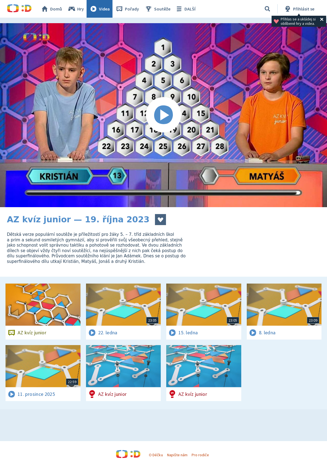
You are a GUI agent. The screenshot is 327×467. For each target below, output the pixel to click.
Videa (99, 9)
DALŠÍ (185, 9)
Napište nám (177, 454)
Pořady (127, 9)
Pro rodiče (200, 454)
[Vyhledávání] (267, 9)
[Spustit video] (163, 115)
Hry (76, 9)
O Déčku (156, 454)
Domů (51, 9)
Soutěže (157, 9)
